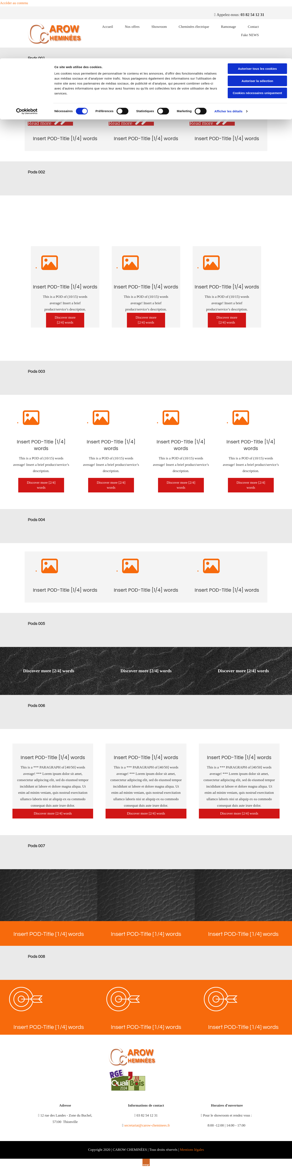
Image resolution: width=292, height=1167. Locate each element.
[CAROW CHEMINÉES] (132, 1064)
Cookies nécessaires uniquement (257, 34)
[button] (65, 320)
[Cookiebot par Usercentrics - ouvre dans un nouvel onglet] (27, 53)
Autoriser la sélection (257, 22)
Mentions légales (192, 1150)
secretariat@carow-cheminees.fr (147, 1125)
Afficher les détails (228, 53)
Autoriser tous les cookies (257, 10)
